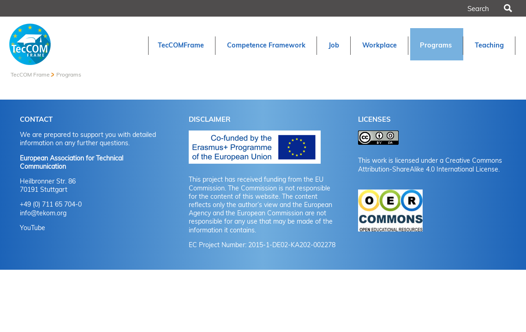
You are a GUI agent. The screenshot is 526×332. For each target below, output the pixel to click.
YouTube (32, 228)
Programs (68, 74)
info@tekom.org (43, 213)
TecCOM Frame (30, 74)
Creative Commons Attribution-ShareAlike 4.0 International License (430, 164)
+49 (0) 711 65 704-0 (51, 204)
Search (507, 8)
